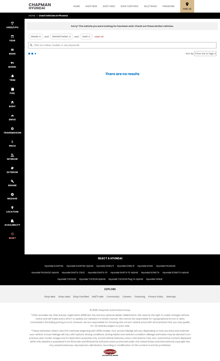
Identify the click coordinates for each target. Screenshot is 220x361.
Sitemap (171, 296)
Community (112, 296)
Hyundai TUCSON (67, 279)
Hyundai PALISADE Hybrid (45, 272)
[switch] (12, 25)
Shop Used (109, 6)
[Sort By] (205, 53)
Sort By (190, 53)
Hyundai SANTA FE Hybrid (124, 272)
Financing (168, 6)
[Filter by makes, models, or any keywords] (122, 45)
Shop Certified (129, 6)
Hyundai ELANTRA (53, 266)
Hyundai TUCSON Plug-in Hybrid (125, 279)
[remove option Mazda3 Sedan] (61, 36)
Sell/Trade (150, 6)
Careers (126, 296)
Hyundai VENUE (154, 279)
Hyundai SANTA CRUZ (73, 272)
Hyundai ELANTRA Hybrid (80, 266)
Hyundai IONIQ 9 (125, 266)
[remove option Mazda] (36, 36)
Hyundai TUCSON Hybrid (92, 279)
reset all (98, 36)
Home (76, 6)
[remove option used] (86, 36)
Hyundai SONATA (150, 272)
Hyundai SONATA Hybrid (175, 272)
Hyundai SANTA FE (97, 272)
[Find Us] (187, 6)
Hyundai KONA (145, 266)
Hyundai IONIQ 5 (105, 266)
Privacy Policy (155, 296)
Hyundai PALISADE (166, 266)
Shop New (91, 6)
